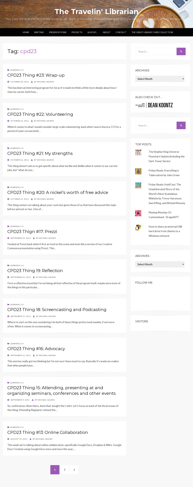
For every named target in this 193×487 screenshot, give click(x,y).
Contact (121, 32)
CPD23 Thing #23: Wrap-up (36, 75)
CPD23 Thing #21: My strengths (40, 153)
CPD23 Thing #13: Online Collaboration (47, 432)
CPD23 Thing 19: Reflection (35, 270)
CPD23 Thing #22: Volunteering (40, 114)
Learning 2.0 (17, 70)
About (107, 32)
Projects (76, 32)
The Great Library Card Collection (152, 32)
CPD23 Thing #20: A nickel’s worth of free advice (57, 192)
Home (26, 32)
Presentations (57, 32)
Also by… (92, 32)
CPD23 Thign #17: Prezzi (32, 231)
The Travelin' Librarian (97, 11)
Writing (39, 32)
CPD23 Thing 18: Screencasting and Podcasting (56, 309)
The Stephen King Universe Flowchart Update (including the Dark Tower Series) (167, 156)
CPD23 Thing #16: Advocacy (36, 348)
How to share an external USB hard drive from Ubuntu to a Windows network (165, 231)
